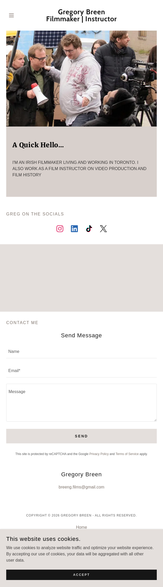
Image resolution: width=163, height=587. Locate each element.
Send (81, 436)
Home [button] (81, 527)
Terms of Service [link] (127, 454)
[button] (17, 15)
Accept (81, 578)
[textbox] (81, 351)
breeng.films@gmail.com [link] (81, 487)
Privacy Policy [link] (99, 454)
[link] (81, 15)
